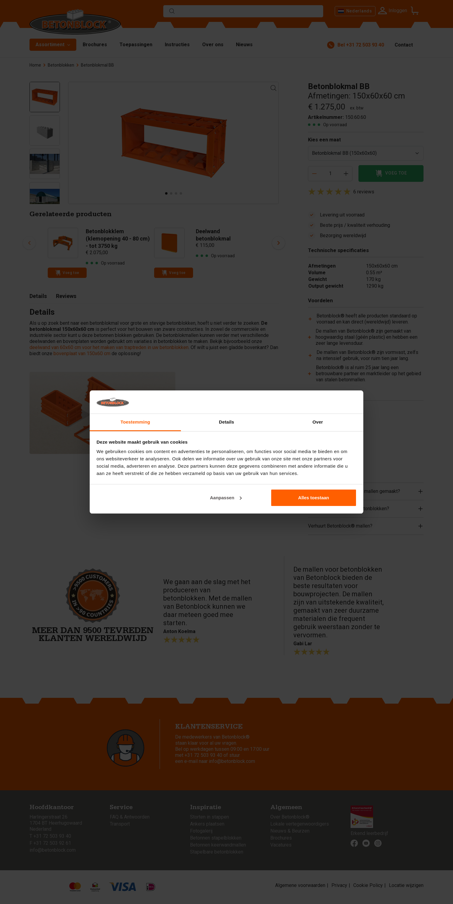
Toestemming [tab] (135, 421)
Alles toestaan (313, 497)
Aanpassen (226, 497)
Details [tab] (226, 421)
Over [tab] (318, 421)
